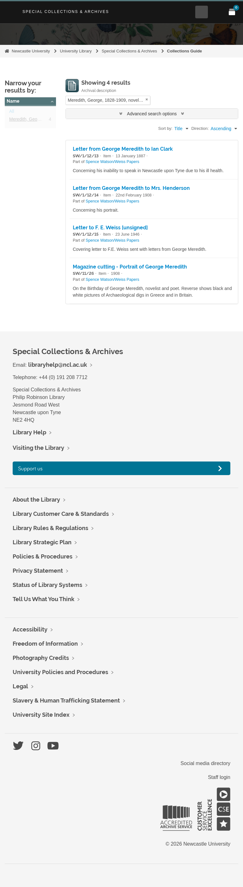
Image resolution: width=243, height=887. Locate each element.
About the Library (36, 499)
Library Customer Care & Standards (61, 513)
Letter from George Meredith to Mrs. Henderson (131, 188)
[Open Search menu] (201, 12)
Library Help (29, 432)
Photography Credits (41, 658)
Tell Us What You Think (43, 599)
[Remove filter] (147, 99)
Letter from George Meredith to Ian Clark (123, 149)
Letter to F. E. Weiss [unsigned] (110, 228)
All (11, 112)
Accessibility (30, 629)
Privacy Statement (38, 570)
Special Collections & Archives (65, 11)
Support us (30, 468)
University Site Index (41, 714)
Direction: (200, 128)
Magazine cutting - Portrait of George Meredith (130, 267)
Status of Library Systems (47, 585)
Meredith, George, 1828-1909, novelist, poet (52, 120)
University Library (75, 51)
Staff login (219, 777)
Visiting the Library (38, 447)
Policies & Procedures (42, 556)
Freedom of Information (45, 643)
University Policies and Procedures (60, 672)
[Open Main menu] (216, 12)
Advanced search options (152, 113)
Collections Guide (184, 51)
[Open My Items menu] (232, 12)
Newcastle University (31, 51)
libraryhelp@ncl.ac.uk (57, 364)
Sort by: (165, 128)
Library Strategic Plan (42, 542)
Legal (20, 686)
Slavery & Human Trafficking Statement (66, 700)
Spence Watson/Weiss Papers (112, 162)
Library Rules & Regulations (50, 528)
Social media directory (205, 763)
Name (13, 101)
